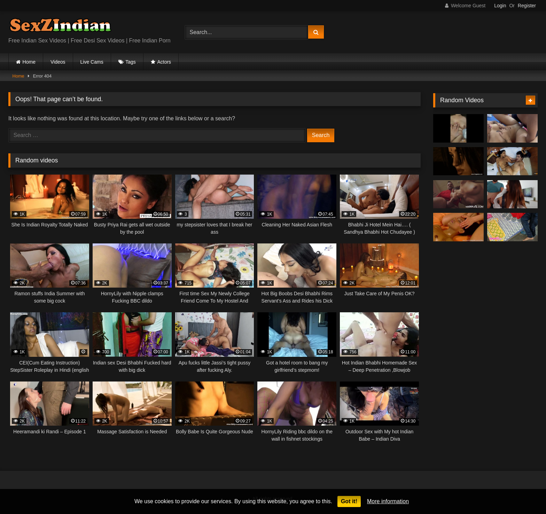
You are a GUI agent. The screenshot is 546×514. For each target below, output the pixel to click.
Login (500, 5)
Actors (164, 62)
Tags (130, 62)
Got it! (349, 501)
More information (388, 501)
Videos (57, 62)
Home (29, 62)
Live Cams (91, 62)
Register (527, 5)
